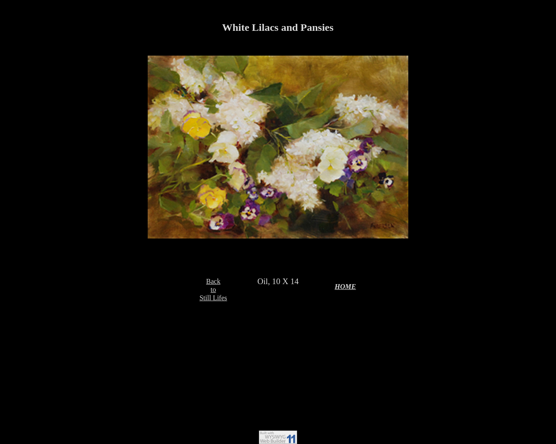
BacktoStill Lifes (213, 290)
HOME (345, 286)
